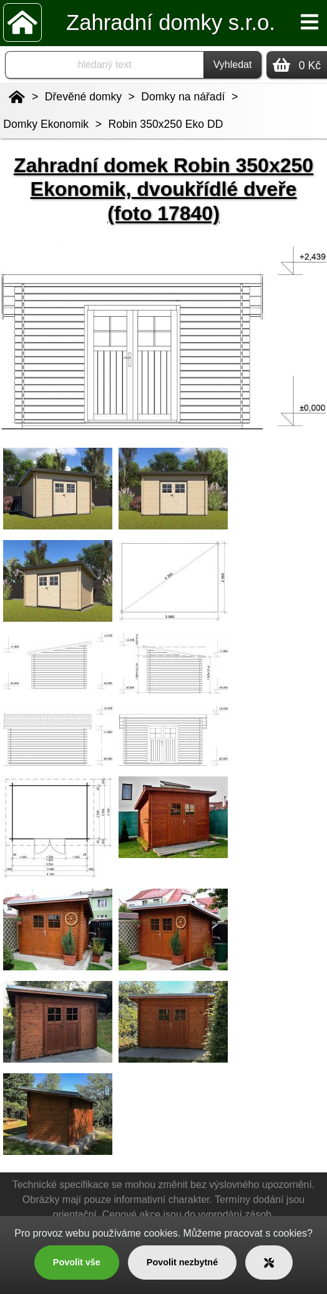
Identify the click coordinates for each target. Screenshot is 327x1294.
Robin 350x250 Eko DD (166, 124)
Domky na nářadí (183, 96)
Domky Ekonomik (46, 124)
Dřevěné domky (83, 96)
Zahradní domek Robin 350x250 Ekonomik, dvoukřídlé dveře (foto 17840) (163, 189)
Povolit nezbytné (182, 1262)
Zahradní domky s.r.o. (170, 22)
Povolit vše (76, 1262)
